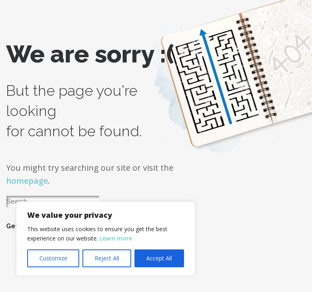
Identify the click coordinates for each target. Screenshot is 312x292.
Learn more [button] (116, 238)
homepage (27, 180)
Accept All (159, 258)
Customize (53, 258)
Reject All (107, 258)
